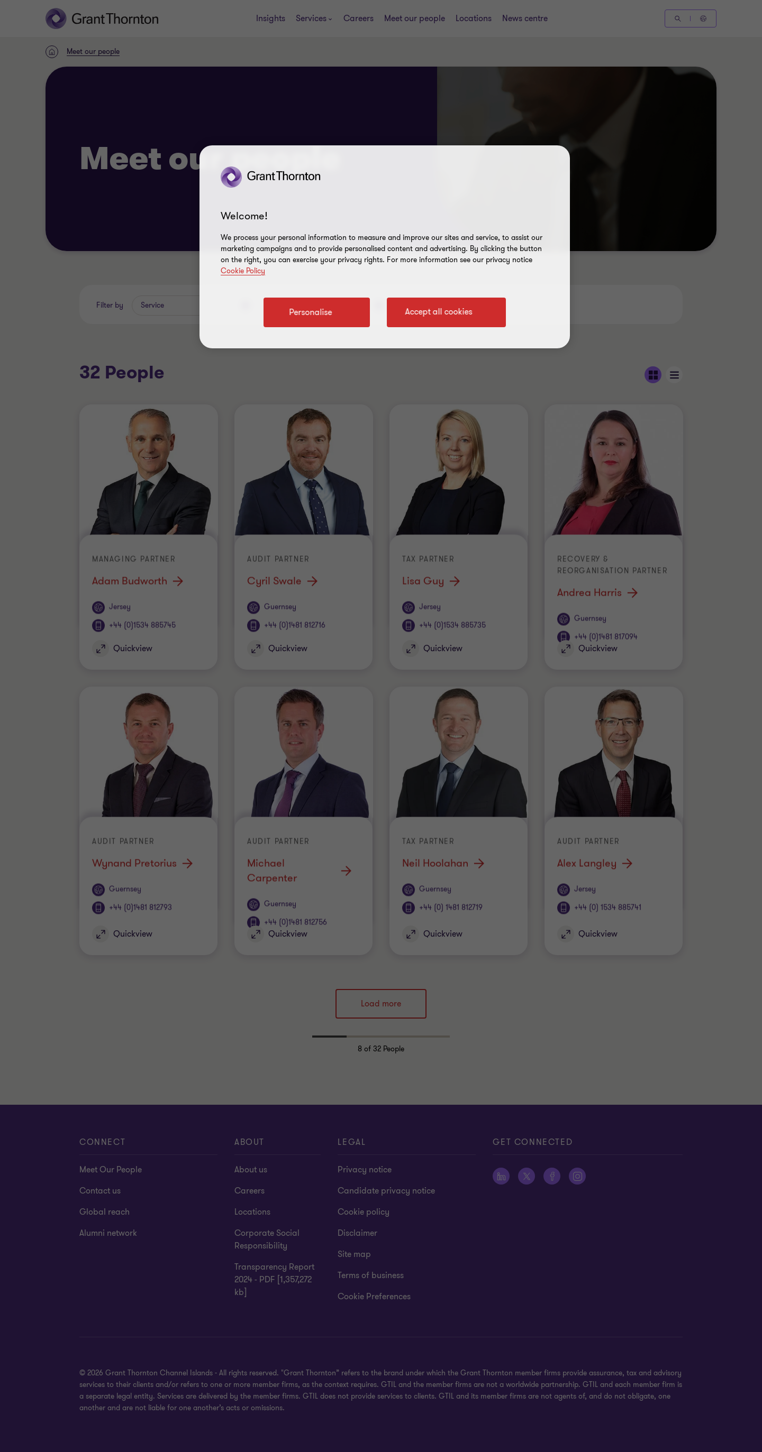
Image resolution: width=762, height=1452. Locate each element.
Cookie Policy (243, 271)
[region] (384, 246)
